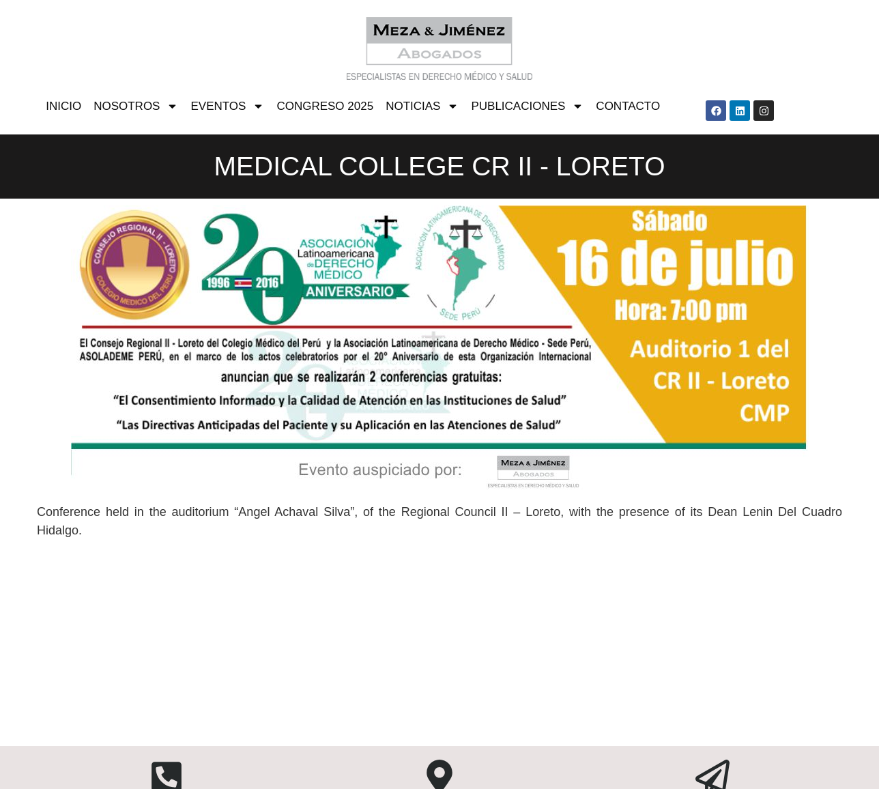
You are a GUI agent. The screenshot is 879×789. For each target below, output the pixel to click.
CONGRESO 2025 (324, 106)
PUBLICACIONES (527, 106)
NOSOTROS (135, 106)
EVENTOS (227, 106)
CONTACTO (628, 106)
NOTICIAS (422, 106)
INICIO (63, 106)
